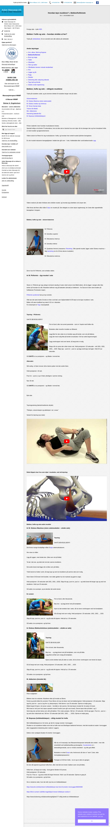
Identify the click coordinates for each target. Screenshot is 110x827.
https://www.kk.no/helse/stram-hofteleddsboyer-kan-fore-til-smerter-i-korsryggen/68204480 (55, 787)
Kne (29, 69)
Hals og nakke (32, 65)
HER (40, 29)
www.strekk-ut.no (7, 146)
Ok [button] (92, 821)
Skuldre (30, 77)
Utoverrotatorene (32, 98)
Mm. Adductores (32, 111)
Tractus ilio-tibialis (32, 108)
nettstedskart (36, 39)
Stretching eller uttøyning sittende (38, 80)
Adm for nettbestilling (8, 180)
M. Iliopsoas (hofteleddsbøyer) (36, 116)
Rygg (29, 75)
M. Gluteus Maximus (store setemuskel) (39, 101)
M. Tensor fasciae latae (34, 106)
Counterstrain (87, 745)
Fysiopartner (5, 192)
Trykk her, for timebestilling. (9, 140)
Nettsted (4, 197)
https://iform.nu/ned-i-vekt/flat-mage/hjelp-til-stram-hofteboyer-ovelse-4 (48, 792)
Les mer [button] (100, 816)
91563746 (7, 31)
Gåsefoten (31, 62)
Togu (38, 305)
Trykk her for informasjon (9, 45)
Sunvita (4, 190)
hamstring (50, 251)
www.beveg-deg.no (7, 158)
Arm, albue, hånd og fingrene (37, 52)
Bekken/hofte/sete (34, 55)
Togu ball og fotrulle (34, 82)
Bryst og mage (32, 57)
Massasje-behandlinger (8, 64)
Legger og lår (32, 72)
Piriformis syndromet (33, 295)
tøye (49, 207)
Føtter (30, 60)
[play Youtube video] (67, 171)
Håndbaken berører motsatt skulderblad (40, 67)
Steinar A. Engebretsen (11, 103)
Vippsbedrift (5, 185)
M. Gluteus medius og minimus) (36, 103)
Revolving (69, 248)
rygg (94, 140)
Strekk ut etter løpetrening (36, 85)
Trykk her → (12, 89)
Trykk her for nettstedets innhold (11, 152)
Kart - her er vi (8, 39)
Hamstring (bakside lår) (34, 113)
